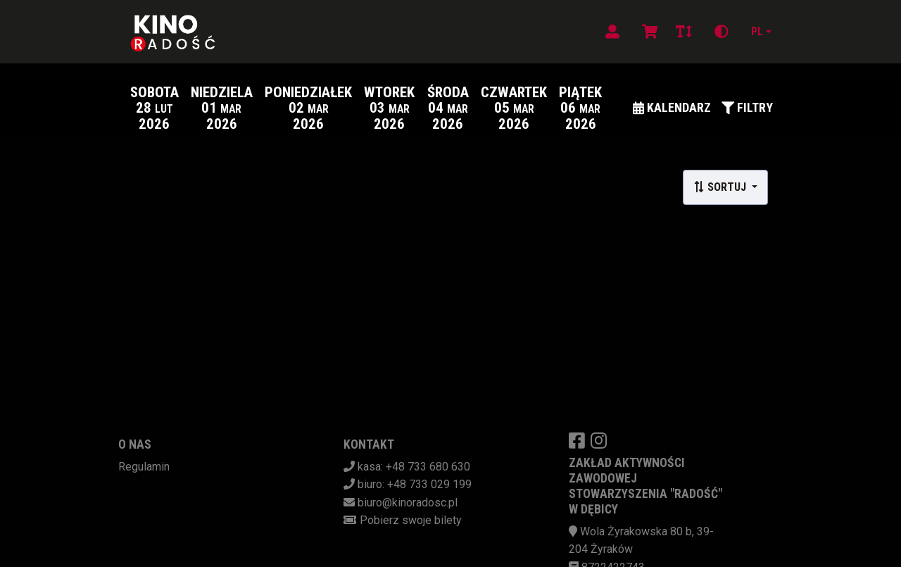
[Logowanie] (612, 32)
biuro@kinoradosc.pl (408, 502)
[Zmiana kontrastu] (721, 32)
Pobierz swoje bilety (411, 520)
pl (757, 31)
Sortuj (721, 187)
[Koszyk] (647, 32)
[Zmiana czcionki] (683, 32)
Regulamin (144, 466)
